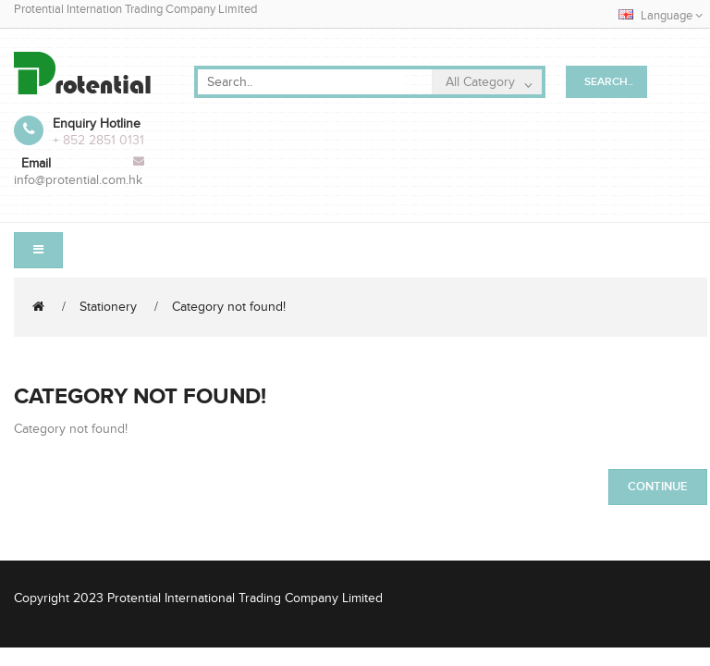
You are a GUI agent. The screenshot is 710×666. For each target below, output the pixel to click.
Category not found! (229, 306)
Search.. (608, 82)
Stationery (108, 306)
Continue (658, 486)
